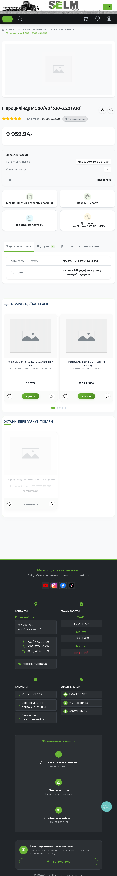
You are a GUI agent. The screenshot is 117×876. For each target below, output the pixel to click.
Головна (9, 29)
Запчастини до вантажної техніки (32, 705)
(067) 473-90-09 (36, 641)
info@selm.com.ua (32, 663)
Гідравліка (104, 179)
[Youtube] (45, 585)
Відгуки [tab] (46, 246)
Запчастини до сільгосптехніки (31, 717)
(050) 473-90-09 (35, 651)
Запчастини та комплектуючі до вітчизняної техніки (47, 29)
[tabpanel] (58, 267)
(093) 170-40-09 (36, 646)
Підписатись (58, 861)
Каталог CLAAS (30, 694)
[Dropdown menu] (107, 7)
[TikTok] (71, 585)
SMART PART (75, 694)
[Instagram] (54, 585)
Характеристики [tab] (18, 246)
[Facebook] (63, 585)
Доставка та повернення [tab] (80, 246)
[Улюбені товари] (9, 396)
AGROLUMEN (75, 711)
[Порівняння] (52, 396)
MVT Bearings (75, 703)
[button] (53, 408)
